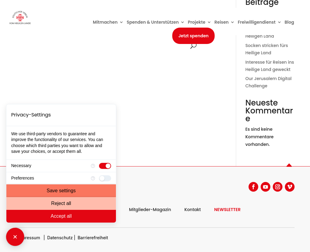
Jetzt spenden (193, 36)
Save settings (61, 190)
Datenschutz (60, 237)
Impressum (29, 237)
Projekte (196, 22)
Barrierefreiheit (93, 237)
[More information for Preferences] (93, 178)
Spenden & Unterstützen (153, 22)
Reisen (221, 22)
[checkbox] (105, 166)
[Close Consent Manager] (15, 237)
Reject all (61, 203)
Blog (289, 22)
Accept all (61, 216)
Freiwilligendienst (256, 22)
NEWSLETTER (227, 210)
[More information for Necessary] (93, 166)
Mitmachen (105, 22)
